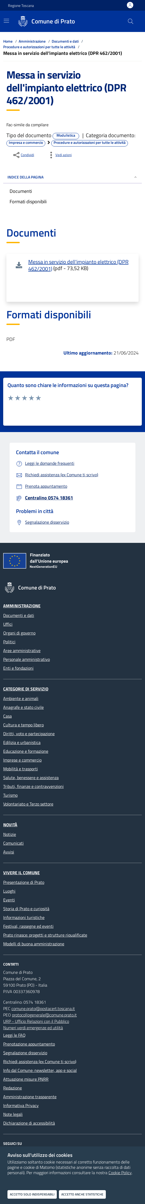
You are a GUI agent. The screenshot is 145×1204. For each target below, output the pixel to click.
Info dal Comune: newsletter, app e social (40, 1070)
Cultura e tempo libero (23, 725)
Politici (9, 641)
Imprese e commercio (22, 760)
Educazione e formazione (25, 751)
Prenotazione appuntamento (29, 1044)
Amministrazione (32, 41)
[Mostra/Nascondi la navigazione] (6, 21)
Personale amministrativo (26, 659)
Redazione (12, 1088)
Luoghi (9, 891)
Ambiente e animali (20, 698)
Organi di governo (19, 633)
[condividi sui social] (23, 155)
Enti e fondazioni (18, 668)
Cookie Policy (120, 1172)
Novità (10, 824)
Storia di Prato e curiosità (26, 908)
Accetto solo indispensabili (32, 1194)
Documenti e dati (65, 41)
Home (8, 41)
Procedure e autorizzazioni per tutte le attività (39, 47)
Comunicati (13, 843)
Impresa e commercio (26, 142)
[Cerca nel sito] (130, 21)
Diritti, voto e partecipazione (29, 733)
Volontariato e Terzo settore (28, 804)
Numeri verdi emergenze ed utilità (33, 1027)
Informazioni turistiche (24, 917)
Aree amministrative (22, 650)
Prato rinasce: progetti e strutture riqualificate (45, 935)
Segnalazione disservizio (25, 1053)
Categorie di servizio (25, 689)
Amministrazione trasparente (30, 1096)
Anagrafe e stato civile (23, 707)
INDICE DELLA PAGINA (72, 177)
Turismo (10, 795)
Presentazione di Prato (23, 882)
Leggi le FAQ (14, 1035)
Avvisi (8, 852)
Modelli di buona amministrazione (33, 944)
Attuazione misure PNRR (26, 1079)
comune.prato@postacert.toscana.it (43, 1008)
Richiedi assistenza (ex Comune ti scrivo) (39, 1061)
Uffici (8, 624)
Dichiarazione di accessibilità (29, 1123)
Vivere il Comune (21, 872)
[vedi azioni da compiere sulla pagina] (59, 155)
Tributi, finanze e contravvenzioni (33, 786)
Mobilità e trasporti (20, 769)
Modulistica (66, 135)
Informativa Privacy (21, 1105)
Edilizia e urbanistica (22, 742)
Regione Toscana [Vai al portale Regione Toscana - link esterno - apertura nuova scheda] (21, 5)
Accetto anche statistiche (82, 1194)
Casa (7, 716)
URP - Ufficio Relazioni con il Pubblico (36, 1021)
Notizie (9, 834)
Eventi (9, 900)
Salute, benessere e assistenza (31, 777)
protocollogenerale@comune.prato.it (44, 1015)
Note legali (13, 1114)
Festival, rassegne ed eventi (28, 926)
